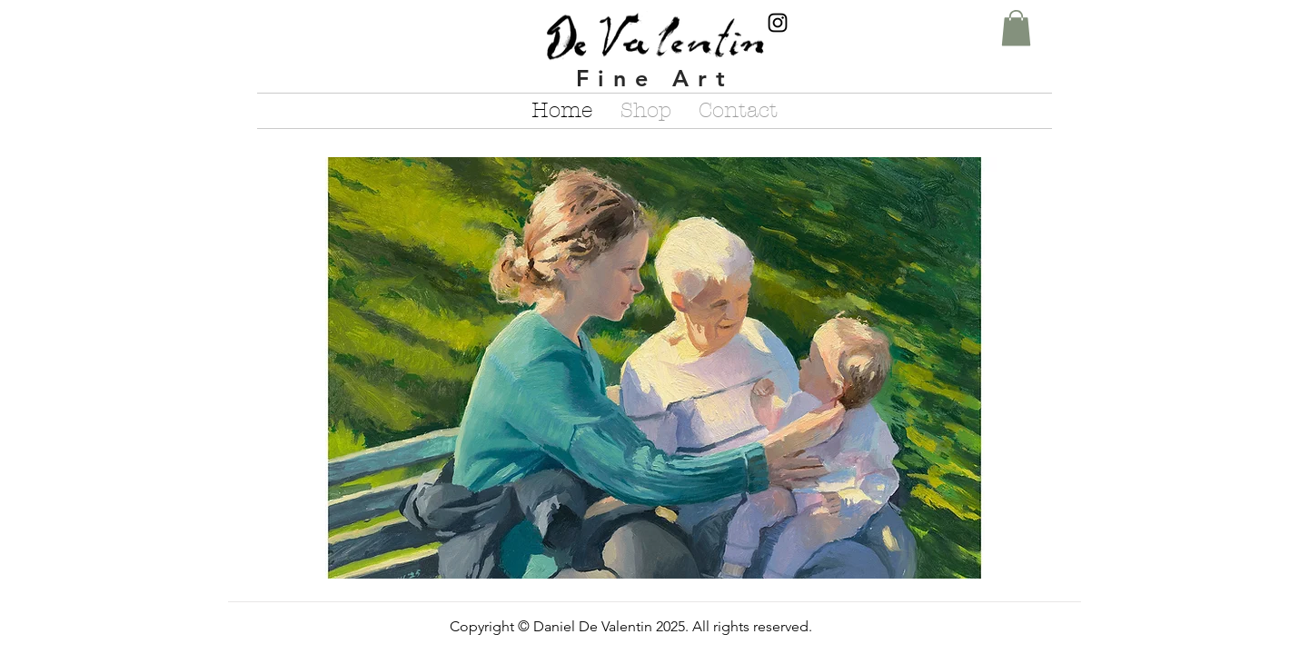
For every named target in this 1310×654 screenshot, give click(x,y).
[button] (1016, 27)
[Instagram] (777, 22)
